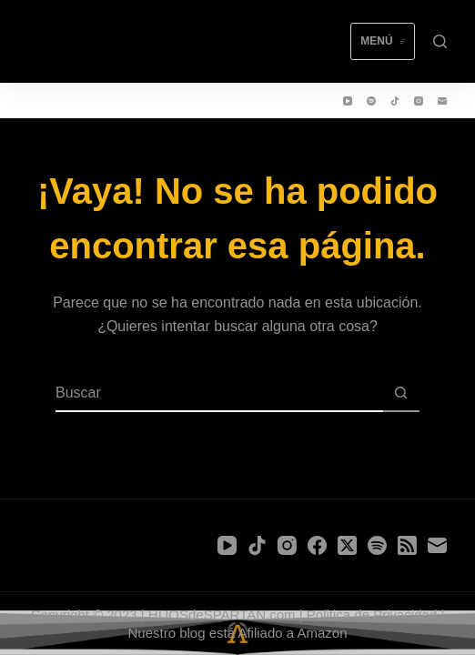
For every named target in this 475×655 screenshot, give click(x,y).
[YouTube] (347, 101)
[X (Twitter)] (347, 545)
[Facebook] (317, 545)
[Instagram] (418, 101)
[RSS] (407, 545)
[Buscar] (440, 41)
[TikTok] (394, 101)
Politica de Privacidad (372, 614)
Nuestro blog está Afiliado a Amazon (238, 632)
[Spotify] (371, 101)
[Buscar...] (219, 394)
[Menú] (382, 42)
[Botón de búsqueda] (401, 394)
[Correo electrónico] (442, 101)
